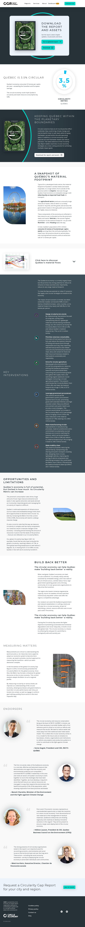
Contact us (70, 3)
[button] (27, 4)
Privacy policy (33, 909)
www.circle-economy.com (10, 910)
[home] (10, 3)
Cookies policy (33, 905)
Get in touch (69, 887)
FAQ (29, 916)
